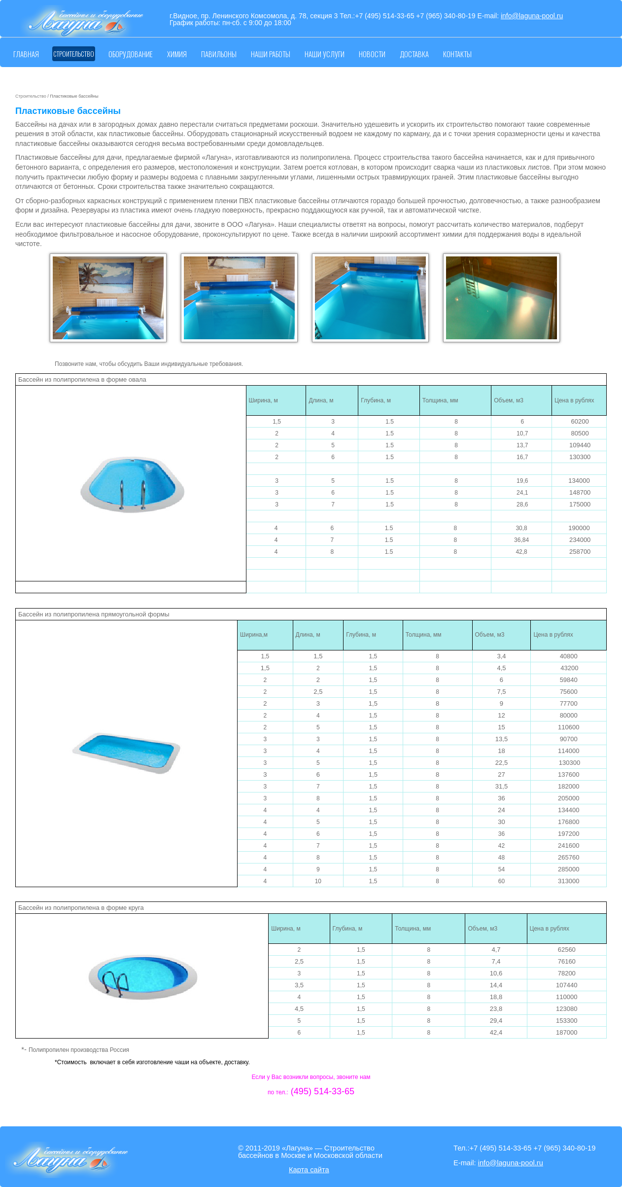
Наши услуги (325, 54)
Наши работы (270, 54)
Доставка (414, 54)
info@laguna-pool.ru (532, 16)
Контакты (457, 54)
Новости (372, 54)
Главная (26, 54)
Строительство (73, 54)
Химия (177, 54)
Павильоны (219, 54)
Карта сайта (309, 1170)
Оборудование (130, 54)
